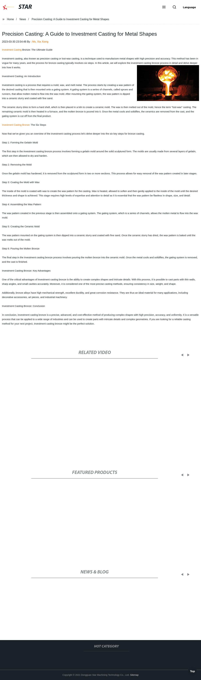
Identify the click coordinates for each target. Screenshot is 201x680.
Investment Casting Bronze (15, 125)
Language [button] (189, 7)
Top (192, 671)
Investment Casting (12, 49)
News (22, 19)
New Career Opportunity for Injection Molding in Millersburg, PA (60, 618)
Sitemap (134, 675)
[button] (164, 7)
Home (10, 19)
